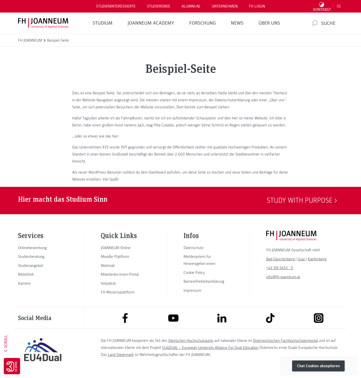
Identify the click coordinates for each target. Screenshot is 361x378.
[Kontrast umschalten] (322, 6)
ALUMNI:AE (191, 6)
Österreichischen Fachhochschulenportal (285, 340)
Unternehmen (225, 6)
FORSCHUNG (202, 23)
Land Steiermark (121, 354)
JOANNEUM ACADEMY (151, 23)
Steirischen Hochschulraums (190, 340)
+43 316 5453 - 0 (279, 267)
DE (339, 6)
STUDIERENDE (158, 6)
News (237, 23)
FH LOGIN (257, 6)
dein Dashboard (153, 172)
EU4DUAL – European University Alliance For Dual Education (210, 347)
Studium (103, 23)
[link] (42, 247)
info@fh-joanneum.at (283, 276)
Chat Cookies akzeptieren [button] (318, 365)
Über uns (269, 23)
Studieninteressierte (116, 6)
